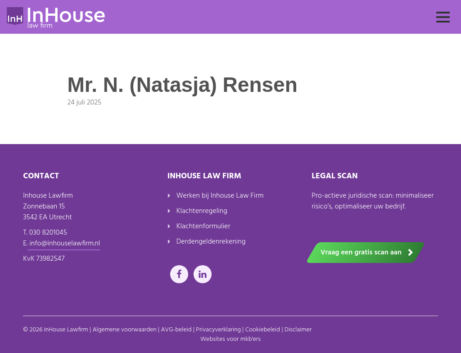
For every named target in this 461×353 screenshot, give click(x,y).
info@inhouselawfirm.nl (63, 243)
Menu (443, 25)
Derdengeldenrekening (211, 242)
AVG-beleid (176, 330)
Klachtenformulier (203, 226)
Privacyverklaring (218, 330)
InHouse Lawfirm (66, 330)
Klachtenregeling (201, 211)
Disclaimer (298, 330)
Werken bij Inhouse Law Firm (220, 196)
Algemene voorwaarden (125, 330)
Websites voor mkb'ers (230, 339)
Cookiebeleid (262, 330)
